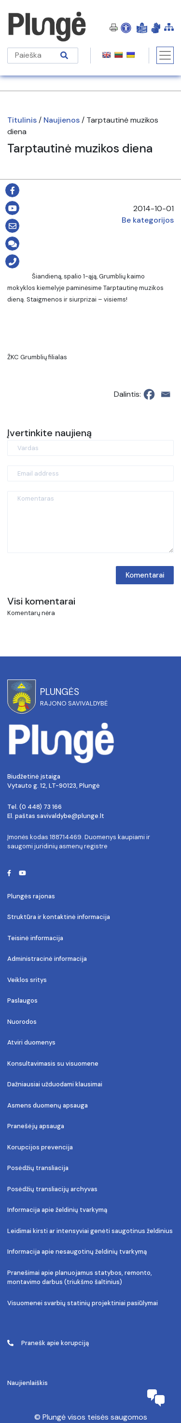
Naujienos (61, 120)
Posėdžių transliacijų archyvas (52, 1189)
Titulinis (22, 120)
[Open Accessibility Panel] (126, 27)
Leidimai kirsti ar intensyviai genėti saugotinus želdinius (90, 1231)
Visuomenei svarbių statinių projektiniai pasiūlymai (82, 1303)
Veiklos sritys (27, 980)
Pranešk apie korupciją (48, 1343)
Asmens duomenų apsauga (47, 1105)
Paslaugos (22, 1000)
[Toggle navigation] (165, 55)
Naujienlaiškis (27, 1383)
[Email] (165, 394)
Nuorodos (22, 1022)
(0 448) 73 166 (40, 807)
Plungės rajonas (31, 896)
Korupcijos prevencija (40, 1147)
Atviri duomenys (31, 1042)
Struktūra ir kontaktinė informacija (58, 917)
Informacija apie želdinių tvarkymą (57, 1210)
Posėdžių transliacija (38, 1168)
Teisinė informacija (35, 938)
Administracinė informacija (47, 959)
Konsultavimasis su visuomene (52, 1063)
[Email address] (90, 473)
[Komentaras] (90, 522)
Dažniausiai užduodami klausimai (54, 1084)
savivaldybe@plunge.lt (70, 816)
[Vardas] (90, 448)
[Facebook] (149, 394)
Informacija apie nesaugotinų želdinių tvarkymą (77, 1251)
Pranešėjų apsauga (35, 1126)
